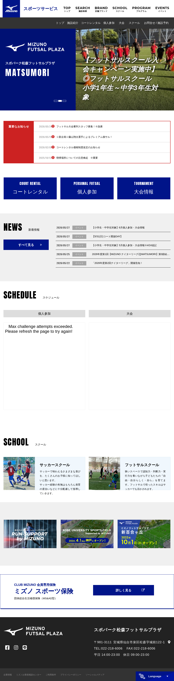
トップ (60, 22)
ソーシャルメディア (95, 675)
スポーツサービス (40, 8)
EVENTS (162, 9)
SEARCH (82, 9)
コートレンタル (91, 22)
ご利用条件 (51, 675)
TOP (67, 9)
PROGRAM (141, 9)
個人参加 (108, 22)
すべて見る (26, 245)
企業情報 (7, 675)
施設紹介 (72, 22)
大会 (121, 22)
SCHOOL (119, 9)
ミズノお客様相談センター (28, 675)
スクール (134, 22)
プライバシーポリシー (70, 675)
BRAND (101, 9)
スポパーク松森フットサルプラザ (128, 629)
